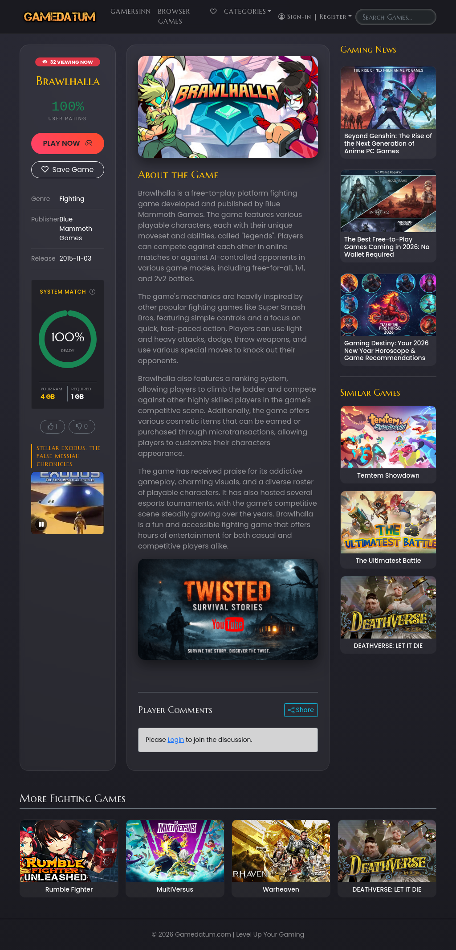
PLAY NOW (67, 143)
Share (301, 709)
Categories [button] (245, 12)
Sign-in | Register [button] (312, 16)
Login (175, 739)
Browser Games (174, 16)
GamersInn (130, 12)
